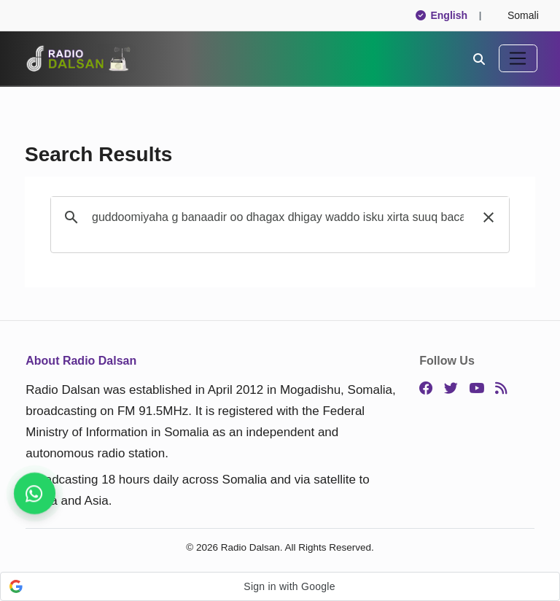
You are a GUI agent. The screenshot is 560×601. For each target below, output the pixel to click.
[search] (278, 217)
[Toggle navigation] (518, 58)
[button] (488, 217)
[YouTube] (476, 389)
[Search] (479, 58)
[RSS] (501, 389)
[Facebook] (426, 389)
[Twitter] (451, 389)
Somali (516, 15)
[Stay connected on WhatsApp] (34, 493)
